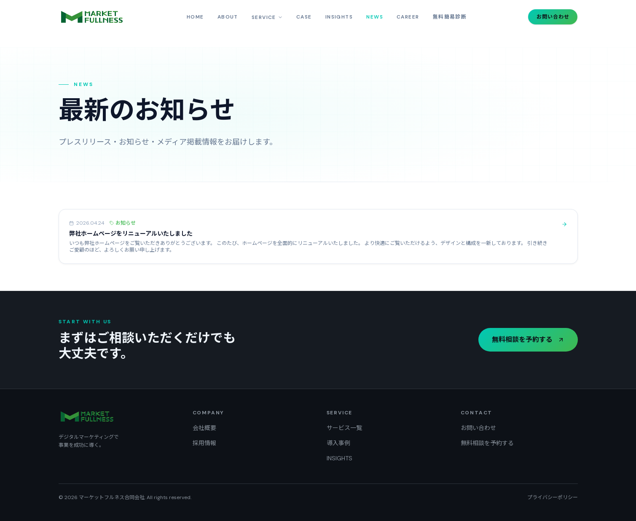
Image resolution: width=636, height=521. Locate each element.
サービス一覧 (344, 428)
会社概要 (204, 428)
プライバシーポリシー (552, 497)
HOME (195, 16)
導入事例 (338, 443)
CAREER (408, 16)
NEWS (374, 16)
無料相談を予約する (528, 339)
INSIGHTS (339, 16)
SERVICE (267, 17)
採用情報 (204, 443)
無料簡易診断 (450, 16)
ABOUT (227, 16)
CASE (304, 16)
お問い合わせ (553, 16)
